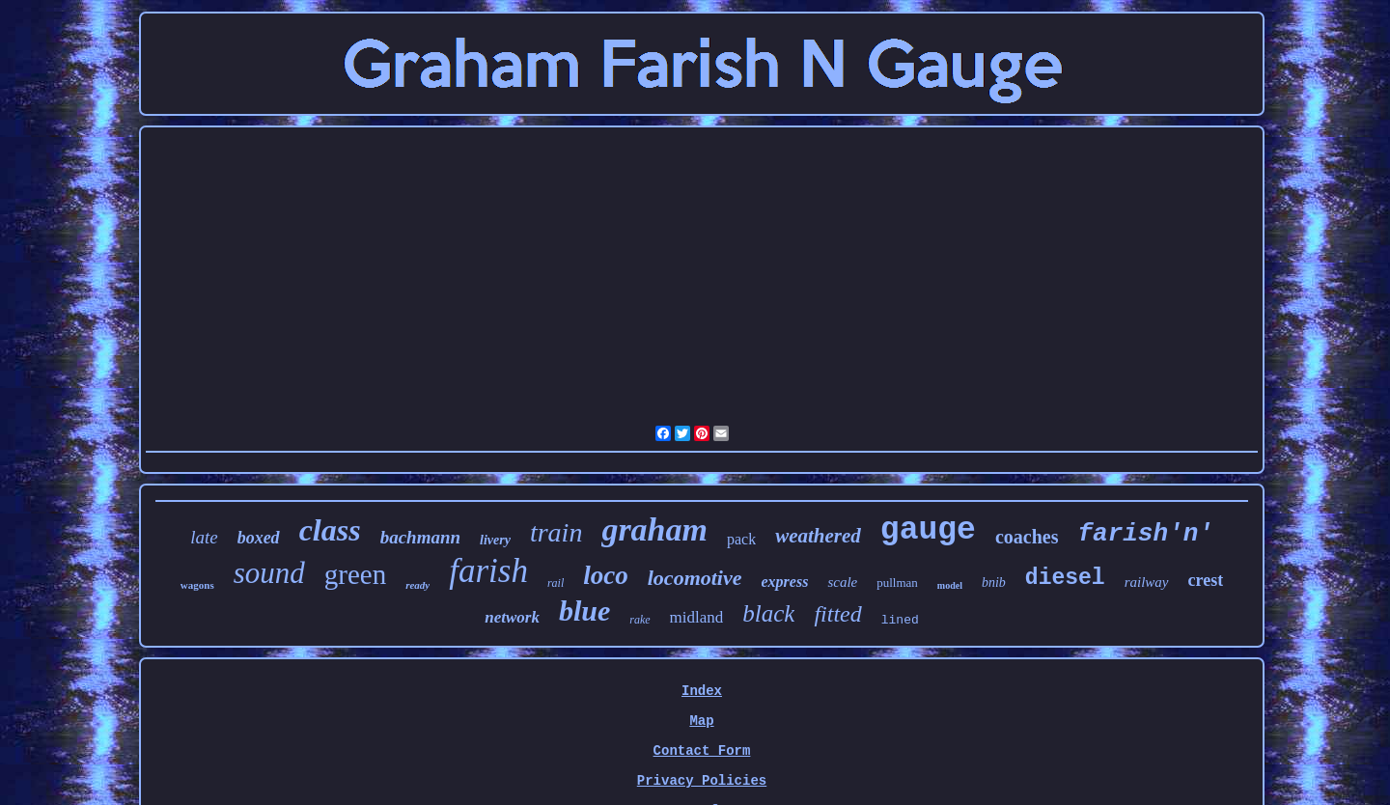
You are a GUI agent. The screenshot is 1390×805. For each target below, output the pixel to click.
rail (555, 583)
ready (417, 585)
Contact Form (702, 751)
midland (697, 617)
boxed (258, 537)
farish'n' (1144, 533)
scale (842, 582)
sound (269, 573)
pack (741, 539)
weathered (818, 535)
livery (495, 540)
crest (1206, 580)
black (768, 613)
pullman (897, 582)
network (512, 617)
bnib (994, 582)
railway (1147, 582)
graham (654, 529)
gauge (928, 530)
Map (701, 721)
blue (584, 610)
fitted (837, 613)
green (355, 574)
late (204, 537)
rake (639, 619)
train (556, 532)
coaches (1027, 536)
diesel (1065, 578)
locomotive (695, 578)
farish (488, 571)
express (785, 581)
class (330, 530)
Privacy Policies (701, 781)
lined (900, 620)
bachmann (420, 537)
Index (701, 691)
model (949, 585)
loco (605, 575)
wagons (197, 585)
